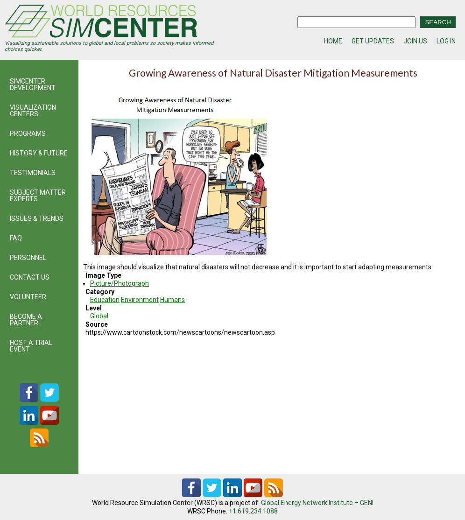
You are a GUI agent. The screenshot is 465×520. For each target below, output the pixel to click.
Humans (172, 299)
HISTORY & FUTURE (39, 153)
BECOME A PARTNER (26, 320)
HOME (333, 41)
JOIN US (415, 41)
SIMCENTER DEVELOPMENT (33, 84)
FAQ (16, 238)
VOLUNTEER (28, 297)
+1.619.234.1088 (253, 511)
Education (105, 299)
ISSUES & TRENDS (36, 218)
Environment (140, 299)
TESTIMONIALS (33, 172)
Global (99, 316)
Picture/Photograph (119, 283)
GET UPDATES (373, 41)
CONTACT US (29, 277)
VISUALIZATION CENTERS (33, 111)
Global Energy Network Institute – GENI (317, 502)
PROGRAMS (28, 133)
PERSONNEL (28, 257)
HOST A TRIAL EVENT (31, 346)
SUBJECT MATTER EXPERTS (38, 196)
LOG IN (446, 41)
